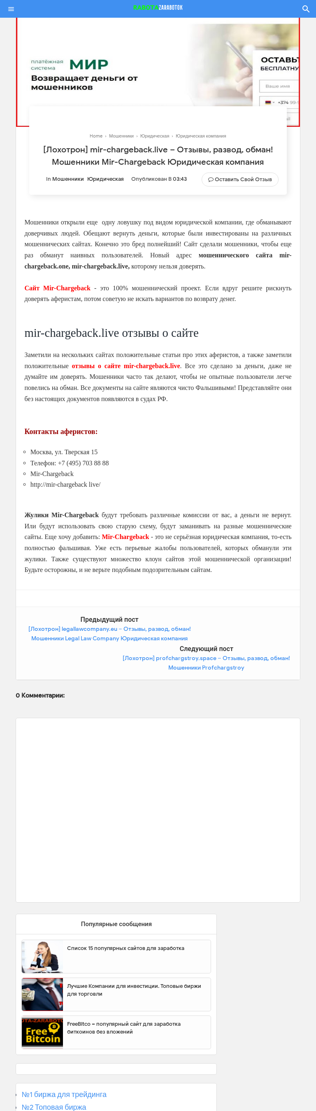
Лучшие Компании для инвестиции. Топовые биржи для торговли (134, 961)
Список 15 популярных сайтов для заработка (125, 918)
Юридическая (105, 178)
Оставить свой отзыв (243, 179)
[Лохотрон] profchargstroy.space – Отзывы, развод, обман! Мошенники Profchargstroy (231, 639)
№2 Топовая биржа (53, 1078)
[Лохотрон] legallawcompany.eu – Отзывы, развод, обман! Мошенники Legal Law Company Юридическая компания (84, 639)
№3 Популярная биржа (60, 1090)
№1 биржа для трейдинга (64, 1065)
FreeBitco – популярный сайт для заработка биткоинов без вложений (124, 998)
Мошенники (68, 178)
